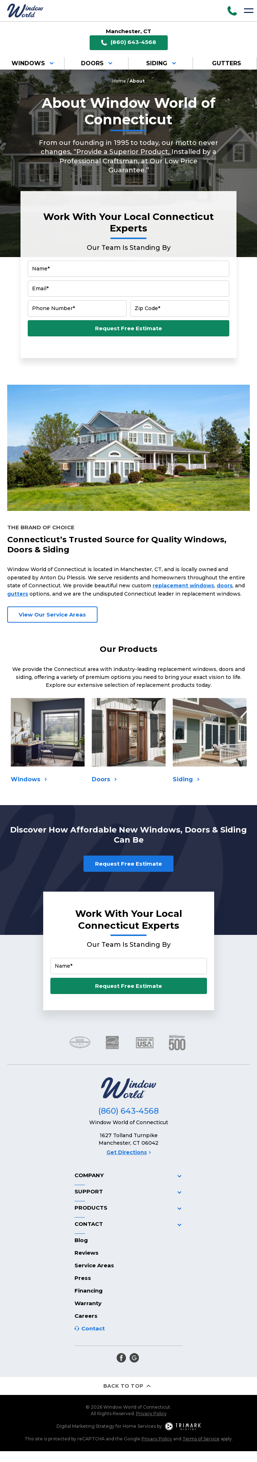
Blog (81, 1240)
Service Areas (94, 1265)
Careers (86, 1315)
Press (83, 1278)
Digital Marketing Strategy (85, 1426)
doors (225, 585)
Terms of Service (201, 1438)
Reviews (87, 1252)
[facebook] (121, 1357)
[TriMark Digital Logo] (183, 1426)
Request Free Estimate (128, 328)
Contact (93, 1328)
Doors (98, 63)
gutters (17, 594)
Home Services (139, 1426)
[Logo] (25, 10)
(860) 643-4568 (128, 42)
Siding (162, 63)
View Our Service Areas (52, 614)
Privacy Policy (151, 1413)
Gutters (226, 63)
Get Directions (129, 1152)
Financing (89, 1290)
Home (119, 81)
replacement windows (183, 585)
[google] (134, 1357)
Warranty (88, 1303)
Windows (34, 63)
